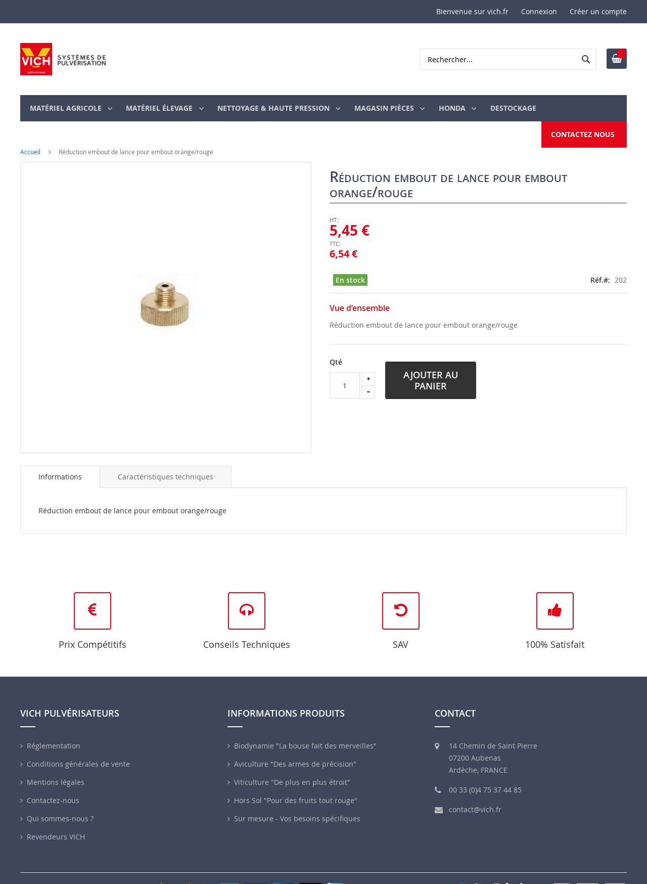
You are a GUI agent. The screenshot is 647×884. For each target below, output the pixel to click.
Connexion (539, 11)
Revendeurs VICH (56, 818)
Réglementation (53, 727)
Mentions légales (55, 763)
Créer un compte (598, 11)
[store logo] (63, 59)
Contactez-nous (53, 781)
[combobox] (508, 59)
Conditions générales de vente (78, 745)
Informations (60, 457)
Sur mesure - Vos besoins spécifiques (297, 800)
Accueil (30, 132)
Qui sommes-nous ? (60, 800)
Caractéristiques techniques (165, 457)
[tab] (60, 458)
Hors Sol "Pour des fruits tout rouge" (295, 781)
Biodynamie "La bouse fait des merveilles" (305, 727)
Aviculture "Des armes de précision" (295, 745)
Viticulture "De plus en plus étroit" (292, 763)
